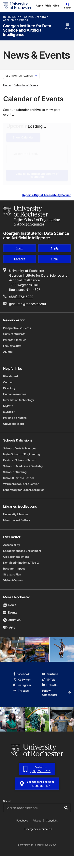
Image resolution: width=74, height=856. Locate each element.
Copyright (52, 820)
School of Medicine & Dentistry (23, 466)
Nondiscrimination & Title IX (21, 562)
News (9, 605)
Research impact (14, 568)
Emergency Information (38, 829)
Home (7, 85)
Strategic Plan (12, 574)
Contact (8, 382)
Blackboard (10, 376)
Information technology (18, 400)
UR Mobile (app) (13, 424)
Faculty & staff (12, 346)
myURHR (8, 412)
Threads (21, 690)
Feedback (22, 820)
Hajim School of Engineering (21, 454)
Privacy (37, 820)
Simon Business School (18, 478)
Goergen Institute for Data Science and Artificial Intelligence (27, 30)
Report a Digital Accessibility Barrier (46, 195)
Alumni (7, 352)
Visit (48, 5)
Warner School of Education (21, 484)
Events (10, 612)
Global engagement (16, 557)
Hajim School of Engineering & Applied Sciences (26, 19)
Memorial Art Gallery (16, 520)
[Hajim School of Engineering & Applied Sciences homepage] (31, 216)
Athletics (12, 620)
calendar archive (28, 110)
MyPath (8, 406)
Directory (9, 388)
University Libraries (15, 514)
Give (56, 5)
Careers (19, 259)
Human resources (14, 394)
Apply (39, 5)
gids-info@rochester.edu (27, 304)
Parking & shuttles (15, 418)
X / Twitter (22, 679)
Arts (9, 627)
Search (7, 801)
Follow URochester (56, 693)
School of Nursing (14, 472)
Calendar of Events (26, 85)
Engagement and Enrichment (22, 551)
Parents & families (14, 340)
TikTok (48, 679)
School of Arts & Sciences (19, 448)
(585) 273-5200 (21, 297)
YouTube (50, 674)
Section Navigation (21, 75)
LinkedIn (50, 685)
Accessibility (11, 545)
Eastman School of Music (19, 460)
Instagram (22, 685)
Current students (14, 334)
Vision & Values (13, 580)
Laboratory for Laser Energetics (23, 490)
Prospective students (17, 328)
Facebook (21, 674)
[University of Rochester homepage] (17, 5)
